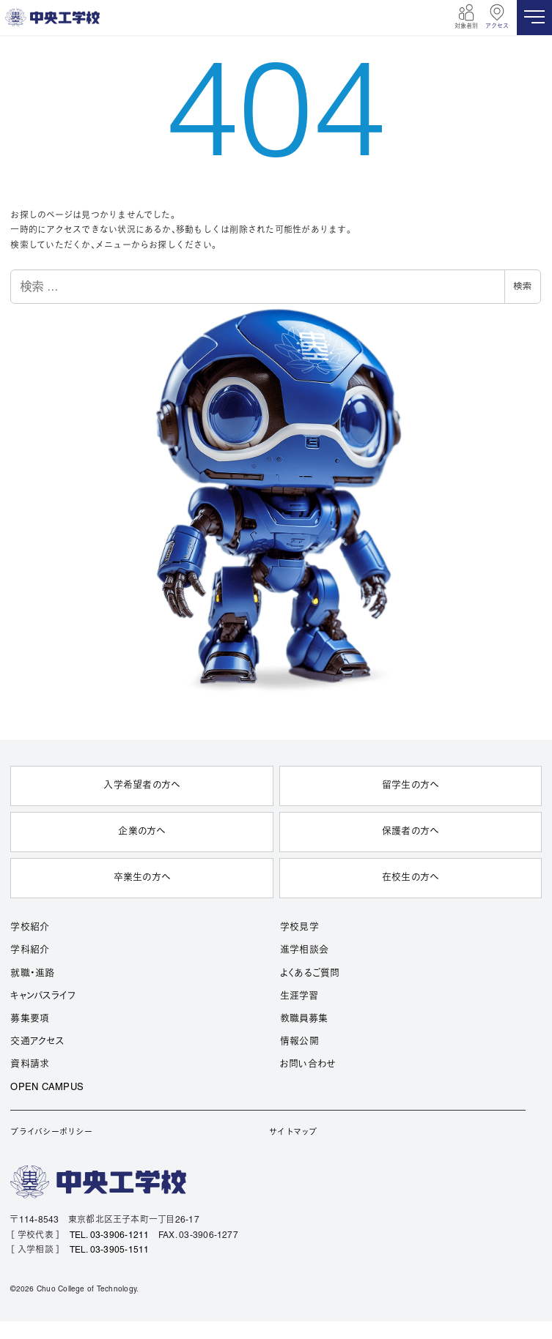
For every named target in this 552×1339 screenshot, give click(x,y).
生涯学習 (299, 996)
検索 (522, 286)
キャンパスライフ (43, 996)
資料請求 (29, 1064)
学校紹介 (29, 927)
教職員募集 (304, 1019)
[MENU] (534, 17)
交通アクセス (37, 1041)
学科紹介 (29, 950)
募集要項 (29, 1019)
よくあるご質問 (310, 973)
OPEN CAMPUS (47, 1087)
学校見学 (299, 927)
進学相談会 (304, 950)
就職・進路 (32, 973)
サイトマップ (293, 1132)
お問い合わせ (307, 1064)
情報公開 (299, 1041)
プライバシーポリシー (51, 1132)
